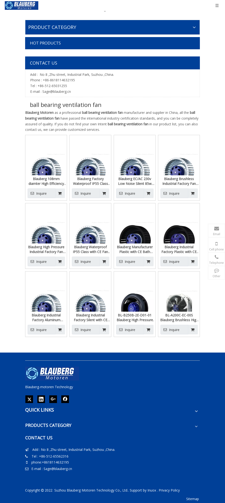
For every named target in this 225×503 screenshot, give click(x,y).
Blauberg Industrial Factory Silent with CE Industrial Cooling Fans (90, 317)
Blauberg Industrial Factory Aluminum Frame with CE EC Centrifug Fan (46, 317)
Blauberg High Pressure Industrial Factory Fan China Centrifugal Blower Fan (46, 249)
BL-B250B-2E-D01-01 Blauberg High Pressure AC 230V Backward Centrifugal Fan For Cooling (135, 317)
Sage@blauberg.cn (56, 91)
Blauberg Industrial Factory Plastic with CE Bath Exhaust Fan (179, 249)
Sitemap (192, 499)
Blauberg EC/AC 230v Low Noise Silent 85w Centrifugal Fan (135, 181)
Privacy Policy (169, 490)
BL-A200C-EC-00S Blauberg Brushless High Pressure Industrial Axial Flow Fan (179, 317)
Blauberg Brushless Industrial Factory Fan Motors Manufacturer (179, 181)
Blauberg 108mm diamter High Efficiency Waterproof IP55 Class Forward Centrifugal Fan (46, 181)
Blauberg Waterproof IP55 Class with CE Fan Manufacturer (90, 249)
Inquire (37, 193)
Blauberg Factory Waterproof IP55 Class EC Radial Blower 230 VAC (90, 181)
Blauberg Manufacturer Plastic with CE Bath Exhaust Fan (135, 249)
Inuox (151, 490)
